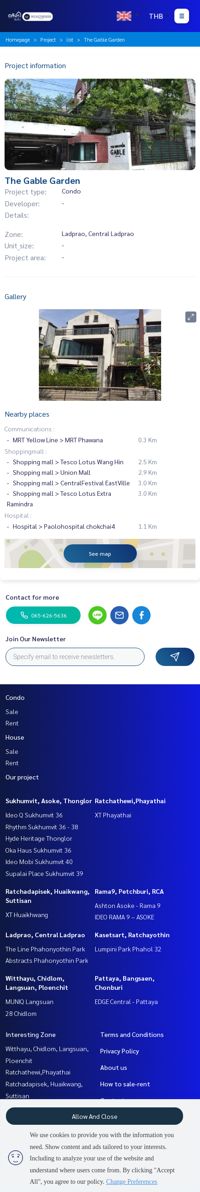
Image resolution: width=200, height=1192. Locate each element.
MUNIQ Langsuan (29, 1001)
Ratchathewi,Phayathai (130, 800)
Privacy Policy (119, 1051)
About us (113, 1067)
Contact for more (32, 597)
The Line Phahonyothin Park (45, 949)
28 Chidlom (21, 1013)
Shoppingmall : (26, 451)
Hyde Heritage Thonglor (38, 838)
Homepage (17, 39)
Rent (12, 723)
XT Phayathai (113, 815)
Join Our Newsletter (35, 638)
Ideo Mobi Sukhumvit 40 (39, 861)
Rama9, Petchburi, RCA (129, 891)
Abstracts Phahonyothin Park (46, 960)
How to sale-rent (125, 1083)
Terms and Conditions (132, 1034)
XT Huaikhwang (26, 914)
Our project (22, 777)
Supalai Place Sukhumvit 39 (44, 873)
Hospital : (18, 515)
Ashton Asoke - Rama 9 (128, 905)
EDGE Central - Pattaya (126, 1001)
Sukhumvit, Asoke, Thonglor (48, 800)
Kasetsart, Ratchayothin (132, 934)
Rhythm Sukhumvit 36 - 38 (41, 826)
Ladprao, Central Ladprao (45, 934)
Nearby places (27, 414)
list (69, 39)
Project (48, 39)
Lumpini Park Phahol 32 (128, 949)
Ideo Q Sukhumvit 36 (34, 815)
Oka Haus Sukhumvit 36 (38, 850)
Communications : (29, 428)
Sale (11, 711)
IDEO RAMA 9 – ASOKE (124, 917)
